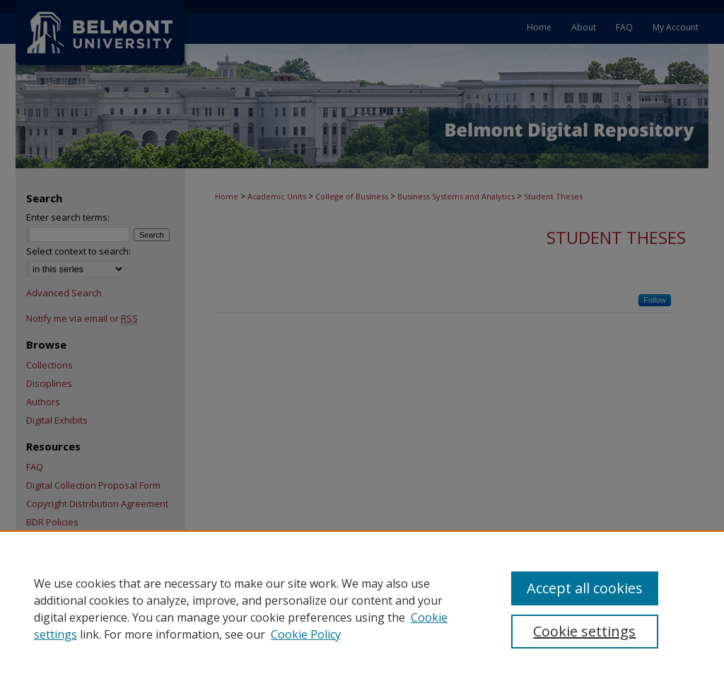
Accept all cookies (585, 588)
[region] (362, 608)
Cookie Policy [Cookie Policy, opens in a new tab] (306, 634)
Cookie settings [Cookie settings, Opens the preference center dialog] (584, 631)
